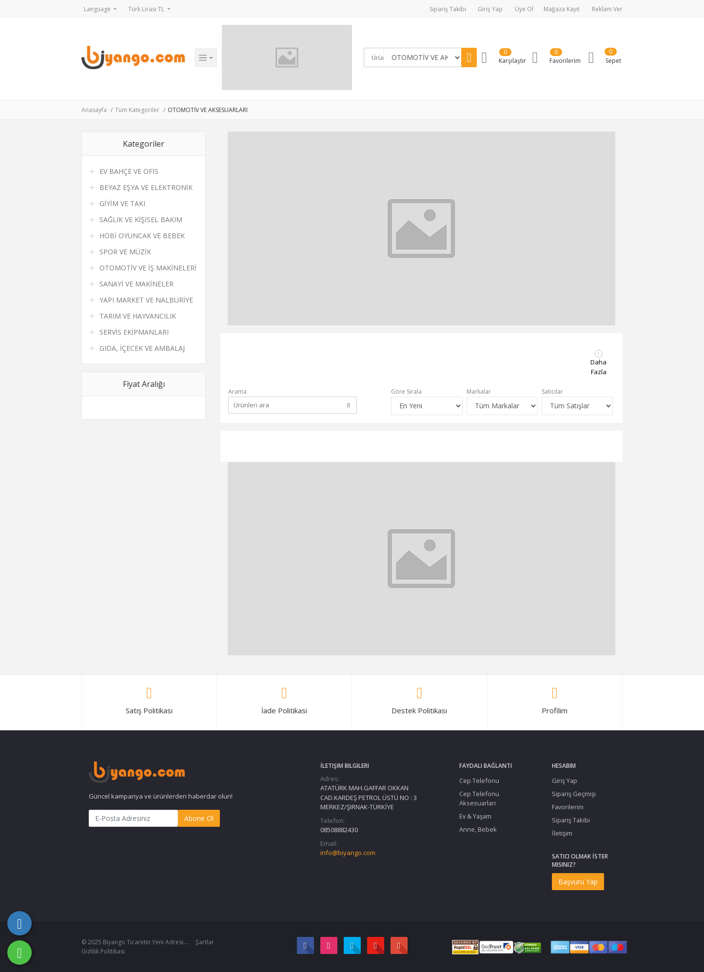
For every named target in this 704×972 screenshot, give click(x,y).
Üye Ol (524, 9)
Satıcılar (552, 391)
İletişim (562, 833)
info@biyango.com (347, 852)
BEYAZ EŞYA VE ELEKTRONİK (146, 187)
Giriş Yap (490, 9)
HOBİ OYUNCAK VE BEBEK (142, 235)
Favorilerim (568, 806)
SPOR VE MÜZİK (125, 251)
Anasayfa (94, 110)
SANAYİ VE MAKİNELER (136, 283)
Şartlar (205, 942)
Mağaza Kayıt (562, 9)
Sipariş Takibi (448, 9)
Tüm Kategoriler (137, 110)
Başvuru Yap (578, 881)
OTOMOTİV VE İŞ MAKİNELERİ (147, 267)
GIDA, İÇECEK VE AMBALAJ (142, 348)
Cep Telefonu (479, 780)
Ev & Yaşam (475, 816)
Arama (237, 391)
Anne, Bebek (478, 829)
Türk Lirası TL (147, 9)
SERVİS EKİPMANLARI (134, 332)
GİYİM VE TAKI (122, 203)
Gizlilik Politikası (103, 951)
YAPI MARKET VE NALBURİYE (146, 300)
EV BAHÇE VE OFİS (128, 171)
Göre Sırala (406, 391)
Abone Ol (199, 818)
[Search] (375, 57)
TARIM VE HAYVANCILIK (137, 316)
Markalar (479, 391)
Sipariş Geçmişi (574, 793)
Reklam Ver (607, 9)
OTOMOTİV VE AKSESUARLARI (208, 110)
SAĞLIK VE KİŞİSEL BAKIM (140, 219)
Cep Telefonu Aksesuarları (479, 798)
